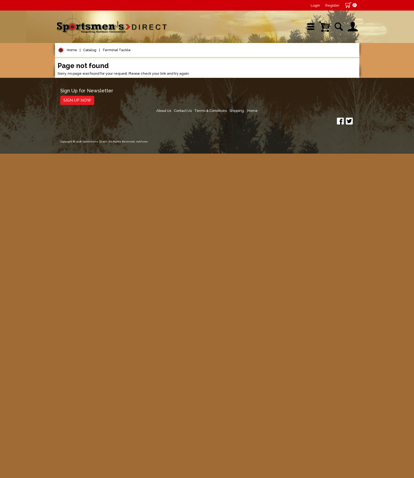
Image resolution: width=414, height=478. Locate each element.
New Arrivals (118, 56)
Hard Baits (72, 256)
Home (72, 73)
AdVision (142, 468)
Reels (67, 99)
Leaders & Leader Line (87, 129)
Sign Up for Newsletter (86, 433)
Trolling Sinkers (80, 220)
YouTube (335, 56)
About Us (255, 435)
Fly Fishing (72, 321)
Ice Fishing (72, 301)
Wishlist (288, 56)
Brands (162, 56)
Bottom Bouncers (83, 179)
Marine (68, 361)
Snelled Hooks (79, 207)
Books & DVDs (76, 381)
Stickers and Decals (82, 391)
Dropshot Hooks (81, 193)
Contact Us (276, 435)
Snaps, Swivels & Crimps (89, 166)
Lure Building (75, 236)
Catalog (89, 73)
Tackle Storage (77, 341)
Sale (245, 56)
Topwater (71, 246)
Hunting (69, 371)
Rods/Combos (77, 109)
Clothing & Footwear (83, 351)
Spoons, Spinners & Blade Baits (89, 289)
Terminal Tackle (116, 73)
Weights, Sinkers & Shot (88, 172)
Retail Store (205, 56)
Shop (75, 56)
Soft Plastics (74, 266)
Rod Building (74, 119)
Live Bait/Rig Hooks (85, 200)
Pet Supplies (74, 89)
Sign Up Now (77, 443)
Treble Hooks (78, 214)
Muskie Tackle (76, 311)
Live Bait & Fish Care (83, 331)
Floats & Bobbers (82, 159)
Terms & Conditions (305, 435)
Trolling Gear (75, 401)
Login (315, 5)
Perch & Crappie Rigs (86, 227)
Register (332, 5)
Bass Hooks (77, 186)
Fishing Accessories (82, 411)
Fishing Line (73, 139)
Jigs (64, 276)
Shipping (332, 435)
